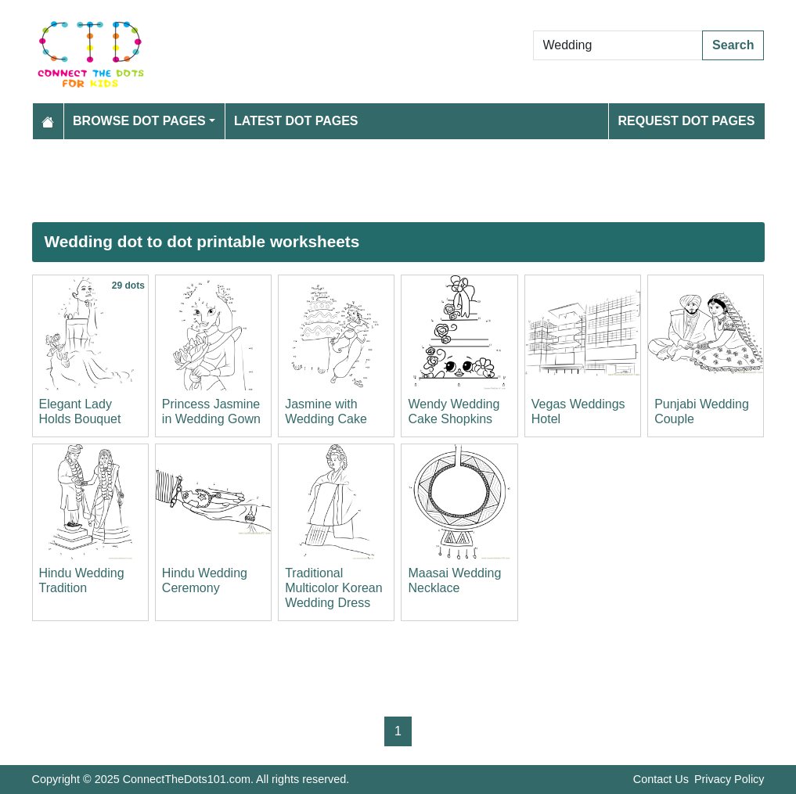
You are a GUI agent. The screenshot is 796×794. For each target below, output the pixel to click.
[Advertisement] (398, 181)
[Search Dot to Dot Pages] (618, 45)
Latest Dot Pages (296, 121)
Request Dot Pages (686, 121)
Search (733, 45)
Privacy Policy (729, 779)
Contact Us (661, 779)
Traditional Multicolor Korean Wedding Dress (334, 587)
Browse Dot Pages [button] (139, 121)
